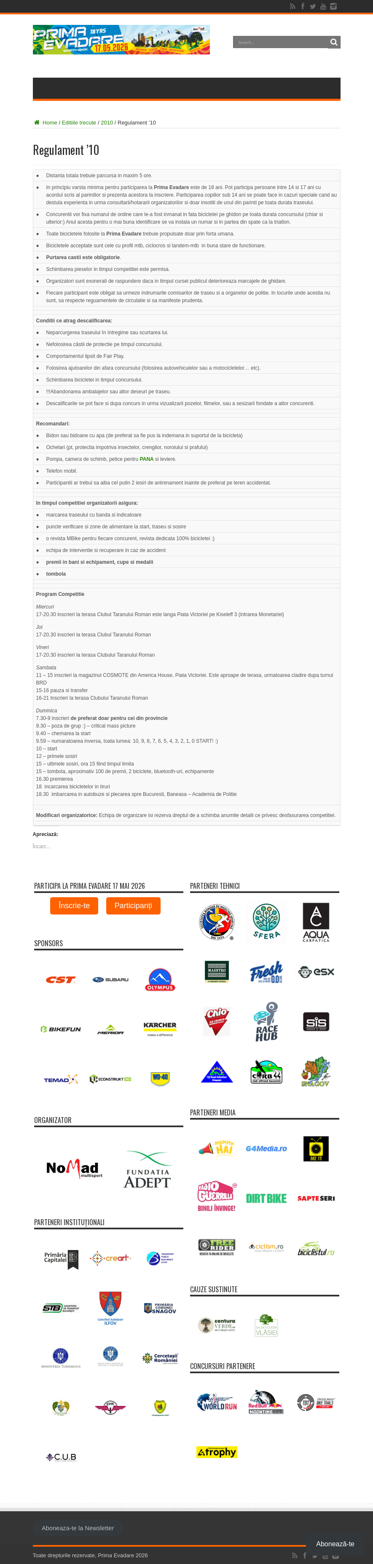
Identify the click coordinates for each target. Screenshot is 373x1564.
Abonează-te (335, 1544)
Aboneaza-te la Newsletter (78, 1528)
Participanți (133, 905)
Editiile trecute (79, 122)
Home (45, 122)
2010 (107, 122)
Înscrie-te (74, 905)
